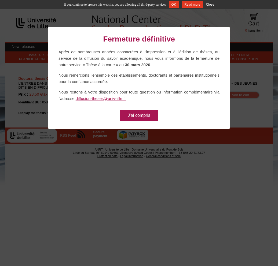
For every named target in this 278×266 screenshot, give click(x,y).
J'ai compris (139, 115)
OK (173, 4)
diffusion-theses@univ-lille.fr (101, 98)
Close (210, 4)
